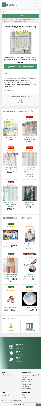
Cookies (24, 397)
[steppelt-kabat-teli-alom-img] (29, 235)
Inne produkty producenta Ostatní (17, 218)
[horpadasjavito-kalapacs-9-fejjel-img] (29, 265)
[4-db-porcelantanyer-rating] (29, 290)
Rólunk (24, 395)
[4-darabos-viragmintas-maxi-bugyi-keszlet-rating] (10, 257)
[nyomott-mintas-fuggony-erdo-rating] (29, 185)
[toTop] (38, 405)
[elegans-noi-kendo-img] (10, 298)
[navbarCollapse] (36, 4)
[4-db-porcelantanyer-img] (29, 298)
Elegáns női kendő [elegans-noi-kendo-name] (10, 307)
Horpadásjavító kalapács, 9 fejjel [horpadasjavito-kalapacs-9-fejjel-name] (29, 275)
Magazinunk (5, 395)
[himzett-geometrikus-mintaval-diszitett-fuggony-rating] (10, 185)
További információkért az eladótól (20, 99)
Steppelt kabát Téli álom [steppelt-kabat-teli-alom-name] (29, 245)
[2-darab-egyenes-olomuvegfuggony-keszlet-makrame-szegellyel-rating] (29, 150)
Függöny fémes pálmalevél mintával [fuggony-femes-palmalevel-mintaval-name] (30, 138)
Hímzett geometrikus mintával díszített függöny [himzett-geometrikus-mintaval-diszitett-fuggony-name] (10, 205)
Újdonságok (25, 386)
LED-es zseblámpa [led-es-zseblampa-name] (11, 244)
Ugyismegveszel (16, 400)
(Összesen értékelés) (20, 31)
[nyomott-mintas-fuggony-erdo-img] (29, 193)
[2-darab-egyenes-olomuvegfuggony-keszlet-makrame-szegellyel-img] (29, 159)
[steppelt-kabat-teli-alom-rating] (29, 227)
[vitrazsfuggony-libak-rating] (10, 120)
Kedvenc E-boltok (10, 319)
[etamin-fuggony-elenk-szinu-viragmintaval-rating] (10, 150)
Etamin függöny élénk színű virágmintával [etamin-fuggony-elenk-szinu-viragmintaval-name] (10, 169)
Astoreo (10, 91)
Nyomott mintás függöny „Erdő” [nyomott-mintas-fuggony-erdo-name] (30, 203)
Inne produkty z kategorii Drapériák (18, 111)
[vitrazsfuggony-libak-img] (10, 128)
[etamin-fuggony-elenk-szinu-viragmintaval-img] (10, 159)
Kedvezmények (26, 388)
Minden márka (26, 382)
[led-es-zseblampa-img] (10, 235)
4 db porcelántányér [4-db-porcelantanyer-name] (30, 307)
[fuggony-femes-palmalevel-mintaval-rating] (29, 120)
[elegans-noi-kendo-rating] (10, 290)
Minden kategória (27, 379)
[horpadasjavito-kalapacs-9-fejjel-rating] (29, 257)
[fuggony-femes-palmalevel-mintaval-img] (29, 128)
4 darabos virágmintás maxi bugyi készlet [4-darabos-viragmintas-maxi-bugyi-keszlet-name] (11, 275)
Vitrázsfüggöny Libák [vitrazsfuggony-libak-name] (10, 137)
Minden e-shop (26, 384)
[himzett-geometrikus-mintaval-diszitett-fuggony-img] (10, 193)
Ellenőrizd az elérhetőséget (20, 66)
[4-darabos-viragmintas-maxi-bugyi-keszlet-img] (10, 265)
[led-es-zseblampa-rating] (10, 227)
